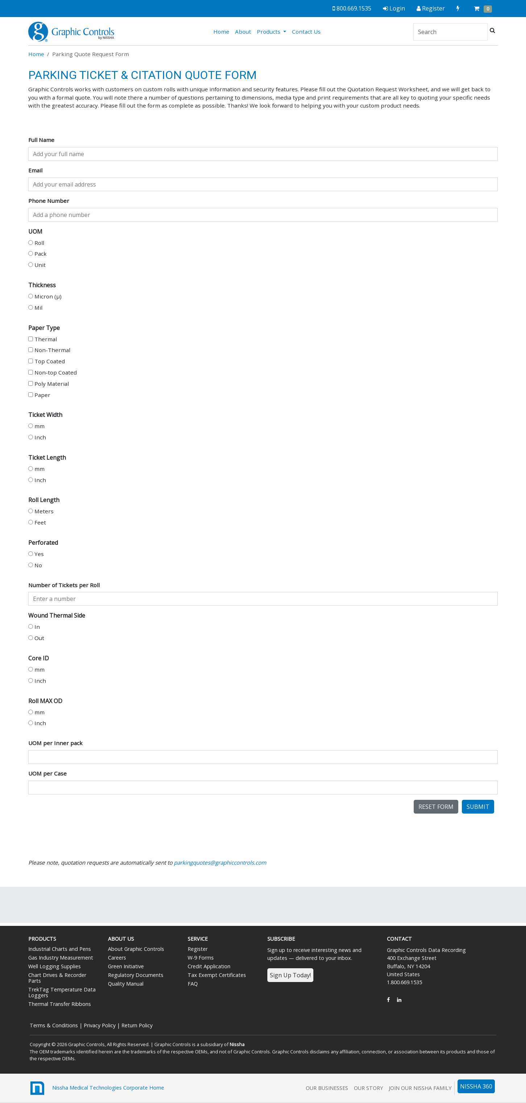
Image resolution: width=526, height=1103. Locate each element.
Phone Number (48, 200)
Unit (37, 264)
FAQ (193, 983)
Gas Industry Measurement (60, 957)
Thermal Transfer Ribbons (59, 1003)
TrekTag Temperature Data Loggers (62, 992)
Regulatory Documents (135, 975)
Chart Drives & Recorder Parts (57, 978)
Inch (37, 437)
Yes (36, 553)
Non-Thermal (49, 350)
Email (35, 170)
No (35, 565)
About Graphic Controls (136, 948)
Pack (37, 253)
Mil (35, 307)
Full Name (41, 139)
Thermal (42, 339)
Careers (117, 957)
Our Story (368, 1088)
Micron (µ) (45, 296)
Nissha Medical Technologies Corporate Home (96, 1088)
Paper (39, 394)
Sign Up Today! (290, 975)
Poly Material (48, 383)
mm (36, 426)
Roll (36, 242)
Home (222, 31)
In (34, 626)
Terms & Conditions (54, 1025)
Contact (399, 938)
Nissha (237, 1044)
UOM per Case (47, 773)
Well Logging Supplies (54, 966)
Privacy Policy (100, 1025)
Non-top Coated (52, 372)
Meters (41, 511)
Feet (37, 522)
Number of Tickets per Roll (64, 585)
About (243, 31)
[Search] (450, 32)
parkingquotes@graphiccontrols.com (220, 862)
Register (198, 948)
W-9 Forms (201, 957)
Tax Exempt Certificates (217, 975)
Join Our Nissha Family (420, 1088)
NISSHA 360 (476, 1086)
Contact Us (306, 31)
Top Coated (46, 361)
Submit (478, 807)
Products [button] (269, 31)
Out (36, 638)
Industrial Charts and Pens (59, 948)
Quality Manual (125, 983)
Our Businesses (327, 1088)
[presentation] (83, 814)
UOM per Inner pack (55, 743)
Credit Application (209, 966)
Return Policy (137, 1025)
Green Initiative (126, 966)
